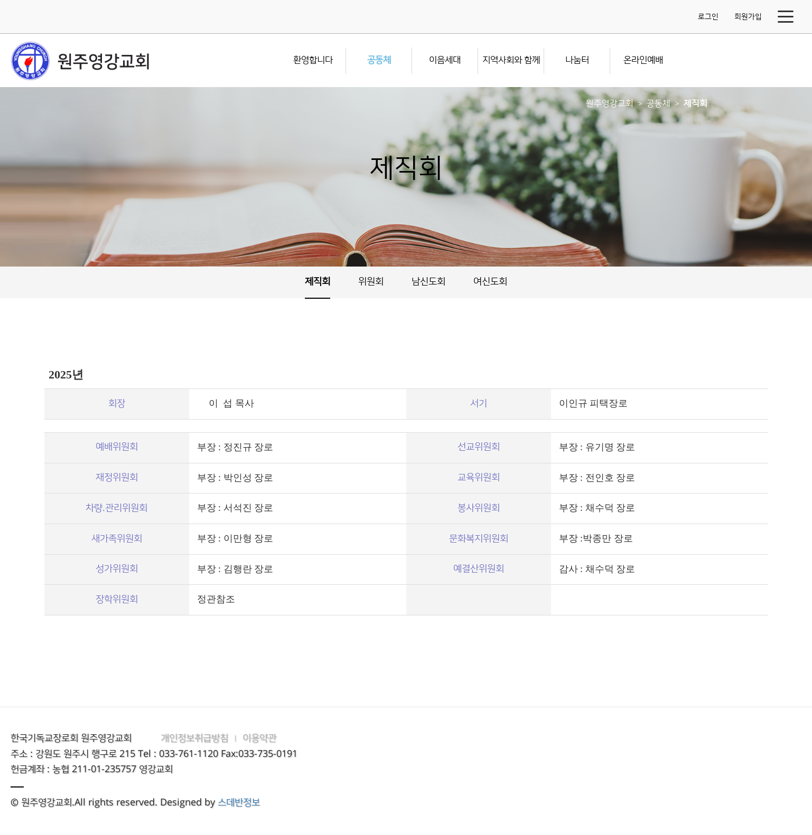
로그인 (708, 17)
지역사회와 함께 (511, 60)
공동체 (379, 60)
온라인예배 (643, 60)
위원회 (371, 282)
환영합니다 (313, 60)
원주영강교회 (609, 103)
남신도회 (428, 282)
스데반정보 (239, 803)
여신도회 (490, 282)
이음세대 (445, 60)
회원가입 (748, 17)
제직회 (695, 103)
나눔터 (577, 60)
